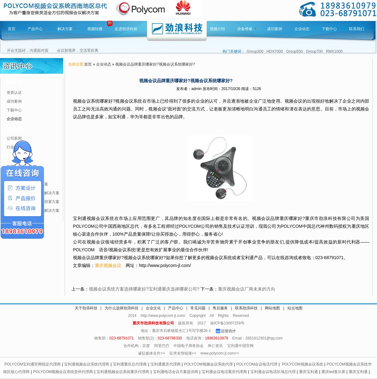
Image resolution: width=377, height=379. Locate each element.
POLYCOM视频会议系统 (302, 364)
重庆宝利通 (308, 372)
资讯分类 (14, 82)
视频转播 (94, 29)
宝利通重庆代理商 (165, 364)
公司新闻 (14, 138)
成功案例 (274, 29)
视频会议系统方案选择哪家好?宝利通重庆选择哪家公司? (144, 288)
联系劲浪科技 (246, 308)
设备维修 (247, 29)
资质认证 (14, 92)
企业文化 (153, 308)
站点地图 (295, 308)
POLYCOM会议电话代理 (256, 364)
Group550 (294, 51)
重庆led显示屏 (333, 372)
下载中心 (329, 29)
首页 (11, 29)
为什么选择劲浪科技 (122, 308)
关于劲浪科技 (86, 308)
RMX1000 (334, 51)
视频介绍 (217, 29)
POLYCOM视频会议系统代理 (208, 364)
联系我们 (356, 29)
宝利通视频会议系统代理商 (86, 364)
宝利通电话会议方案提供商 (175, 372)
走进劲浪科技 (126, 29)
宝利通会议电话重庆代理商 (224, 372)
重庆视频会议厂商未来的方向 (246, 288)
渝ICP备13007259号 (227, 323)
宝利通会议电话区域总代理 (273, 372)
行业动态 (14, 128)
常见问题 (197, 308)
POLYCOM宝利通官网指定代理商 (32, 364)
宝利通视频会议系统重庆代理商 (122, 372)
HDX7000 (274, 51)
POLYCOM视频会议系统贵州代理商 (63, 372)
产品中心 (37, 29)
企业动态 (301, 29)
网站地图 (272, 308)
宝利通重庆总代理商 (130, 364)
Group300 (255, 51)
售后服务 (220, 308)
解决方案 (67, 29)
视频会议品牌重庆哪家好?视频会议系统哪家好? (155, 64)
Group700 (314, 51)
